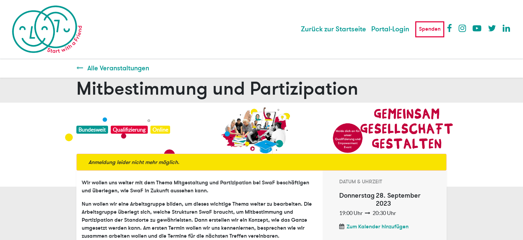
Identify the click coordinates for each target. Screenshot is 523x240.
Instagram (462, 28)
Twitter (492, 28)
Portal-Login (390, 29)
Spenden (430, 29)
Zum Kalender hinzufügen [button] (378, 226)
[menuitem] (333, 29)
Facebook (451, 28)
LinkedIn (506, 28)
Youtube (476, 28)
